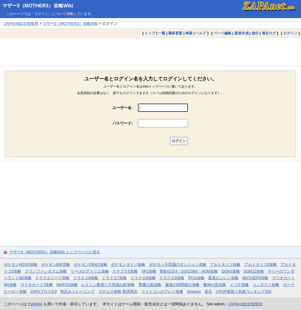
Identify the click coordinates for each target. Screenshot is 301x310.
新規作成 (241, 33)
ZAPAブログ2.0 (43, 291)
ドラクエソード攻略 (52, 278)
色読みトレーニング (77, 291)
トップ (150, 33)
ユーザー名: (122, 108)
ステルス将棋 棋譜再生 (118, 291)
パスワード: (122, 123)
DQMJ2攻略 (253, 271)
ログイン (290, 33)
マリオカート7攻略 (36, 284)
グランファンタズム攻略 (46, 271)
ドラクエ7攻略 (114, 278)
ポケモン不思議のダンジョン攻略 (177, 264)
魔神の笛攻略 (214, 284)
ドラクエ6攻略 (85, 278)
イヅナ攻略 (239, 284)
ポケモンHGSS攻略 (20, 264)
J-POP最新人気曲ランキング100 (243, 291)
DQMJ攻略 (231, 271)
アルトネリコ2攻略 (260, 264)
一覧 (161, 33)
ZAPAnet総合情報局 (21, 23)
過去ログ (269, 33)
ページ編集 (222, 33)
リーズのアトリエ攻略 (90, 271)
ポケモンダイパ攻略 (128, 264)
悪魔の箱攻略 (150, 284)
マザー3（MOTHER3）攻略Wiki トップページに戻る (54, 252)
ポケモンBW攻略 (55, 264)
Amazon (194, 291)
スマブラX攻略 (125, 271)
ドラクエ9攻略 (171, 278)
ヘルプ (200, 33)
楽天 (208, 291)
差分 (255, 33)
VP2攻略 (149, 271)
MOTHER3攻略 (255, 278)
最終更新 (175, 33)
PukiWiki (35, 304)
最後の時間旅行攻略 (182, 284)
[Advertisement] (150, 52)
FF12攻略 (196, 278)
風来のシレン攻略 (223, 278)
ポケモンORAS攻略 (90, 264)
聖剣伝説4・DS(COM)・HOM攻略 (189, 271)
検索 (188, 33)
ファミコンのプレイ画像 (162, 291)
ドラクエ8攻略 (143, 278)
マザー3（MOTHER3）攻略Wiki (37, 5)
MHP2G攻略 (67, 284)
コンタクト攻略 (265, 284)
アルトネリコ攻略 (225, 264)
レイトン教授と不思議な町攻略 (108, 284)
